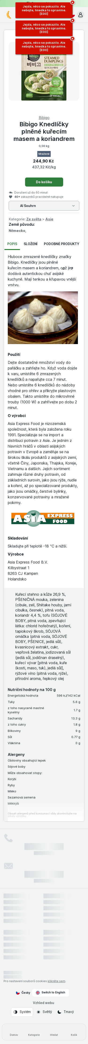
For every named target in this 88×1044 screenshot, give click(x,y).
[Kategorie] (34, 1032)
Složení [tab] (30, 244)
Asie (49, 219)
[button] (80, 15)
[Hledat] (54, 1032)
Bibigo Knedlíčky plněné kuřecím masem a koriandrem (44, 131)
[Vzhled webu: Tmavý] (65, 1012)
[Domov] (14, 1032)
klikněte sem (56, 981)
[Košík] (74, 1032)
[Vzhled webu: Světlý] (44, 1012)
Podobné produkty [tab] (61, 244)
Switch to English (50, 992)
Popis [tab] (12, 244)
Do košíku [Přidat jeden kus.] (44, 182)
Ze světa (33, 219)
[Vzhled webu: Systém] (22, 1012)
